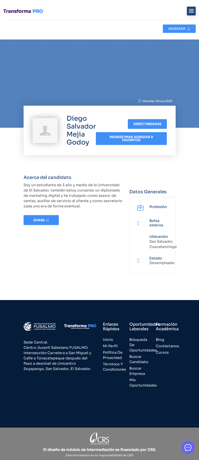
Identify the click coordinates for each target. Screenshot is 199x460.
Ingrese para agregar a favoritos (131, 138)
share (41, 220)
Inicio (108, 339)
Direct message (147, 124)
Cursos (162, 352)
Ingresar (179, 29)
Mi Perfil (110, 346)
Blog (160, 339)
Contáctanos (167, 346)
